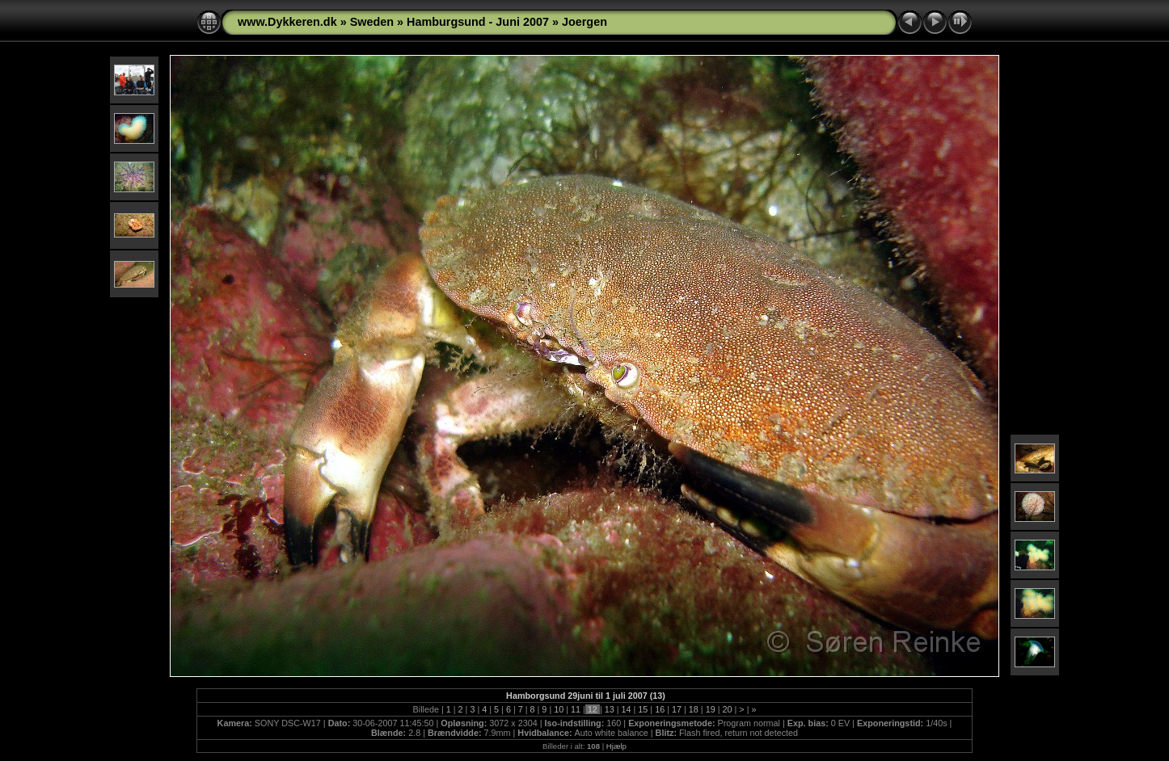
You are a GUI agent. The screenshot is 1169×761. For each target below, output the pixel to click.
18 (693, 709)
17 (676, 709)
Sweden (372, 21)
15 (642, 709)
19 (710, 709)
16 (659, 709)
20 (727, 709)
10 (558, 709)
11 (575, 709)
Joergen (584, 21)
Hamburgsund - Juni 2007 (478, 21)
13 (609, 709)
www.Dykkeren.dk (287, 21)
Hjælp (616, 746)
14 (626, 709)
